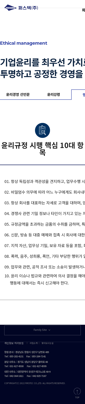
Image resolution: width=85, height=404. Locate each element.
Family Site (42, 330)
